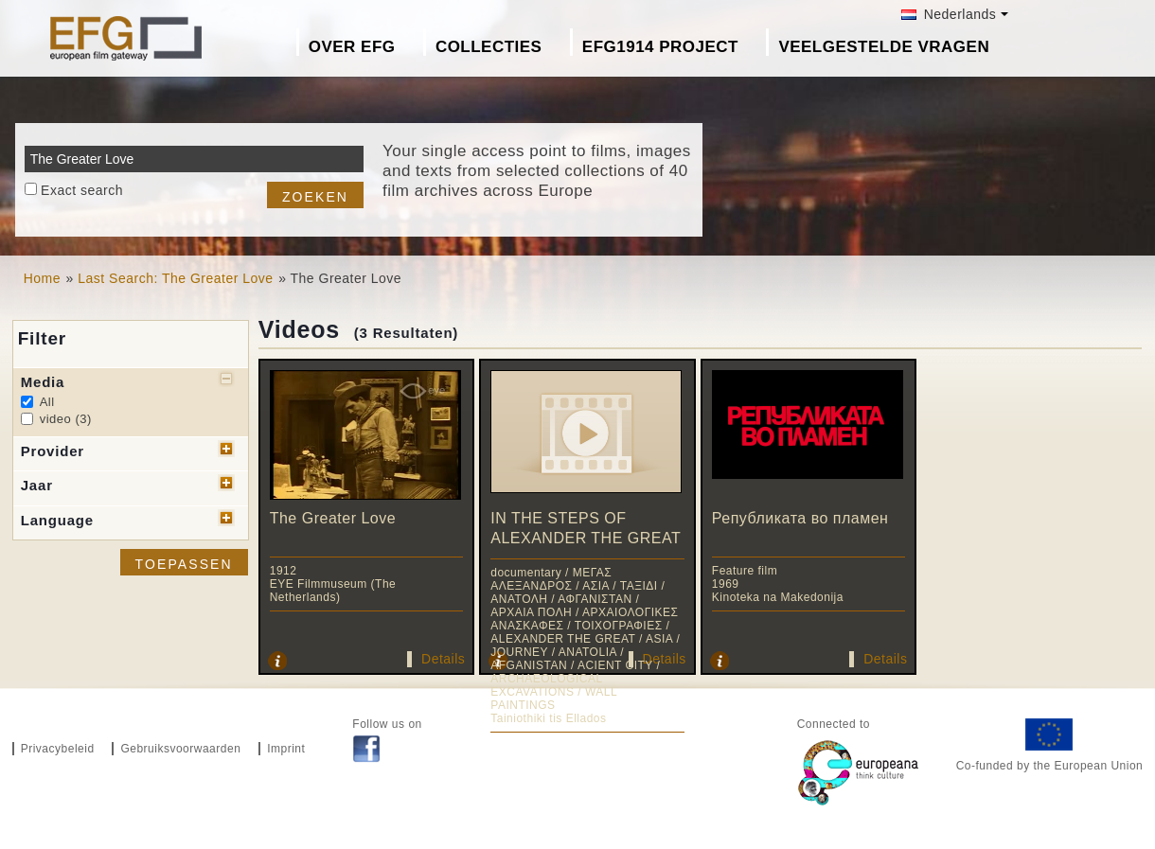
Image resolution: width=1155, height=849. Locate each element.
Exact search (82, 190)
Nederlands (948, 14)
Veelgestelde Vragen (883, 47)
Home (42, 278)
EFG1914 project (660, 47)
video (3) (66, 419)
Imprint (286, 748)
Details (443, 658)
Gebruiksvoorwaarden (180, 748)
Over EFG (352, 47)
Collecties (488, 47)
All (47, 402)
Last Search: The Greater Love (175, 278)
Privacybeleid (58, 748)
